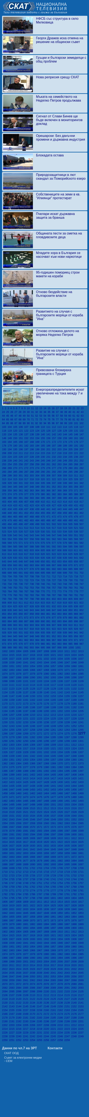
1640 (19, 849)
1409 (81, 774)
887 (27, 621)
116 (76, 427)
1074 (5, 673)
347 (27, 486)
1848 (46, 913)
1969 (54, 950)
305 (43, 475)
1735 (12, 879)
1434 (5, 785)
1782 (5, 894)
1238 (60, 722)
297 (81, 471)
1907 (40, 931)
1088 (19, 677)
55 (50, 415)
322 (54, 479)
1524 (46, 812)
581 (76, 542)
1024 (74, 655)
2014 (33, 965)
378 (32, 494)
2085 (26, 987)
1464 (46, 793)
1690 (33, 864)
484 (38, 520)
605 (43, 550)
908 (60, 625)
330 (16, 483)
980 (43, 643)
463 (5, 516)
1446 (5, 789)
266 (76, 464)
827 (27, 606)
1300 (74, 741)
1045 (54, 662)
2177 (81, 1014)
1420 (74, 778)
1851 (67, 913)
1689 (26, 864)
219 (66, 453)
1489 (54, 800)
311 (76, 475)
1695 (67, 864)
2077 (54, 984)
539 (10, 535)
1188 (46, 707)
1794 (5, 898)
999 (66, 647)
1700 (19, 868)
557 (27, 539)
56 (54, 415)
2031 (67, 969)
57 (58, 415)
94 (45, 423)
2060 (19, 980)
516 (49, 528)
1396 (74, 771)
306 (49, 475)
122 (27, 430)
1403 (40, 774)
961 (21, 640)
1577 (81, 827)
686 (76, 569)
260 (43, 464)
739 (38, 584)
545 (43, 535)
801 (49, 599)
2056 (74, 976)
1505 (81, 804)
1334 (60, 752)
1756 (74, 883)
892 (54, 621)
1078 (33, 673)
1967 (40, 950)
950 (43, 636)
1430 (60, 782)
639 (66, 557)
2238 (5, 1036)
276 (49, 468)
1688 (19, 864)
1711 (12, 871)
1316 (19, 748)
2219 (40, 1028)
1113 (26, 685)
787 (54, 595)
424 (38, 505)
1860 (46, 916)
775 (71, 591)
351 (49, 486)
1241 (81, 722)
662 (27, 565)
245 (43, 460)
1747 (12, 883)
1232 (19, 722)
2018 (60, 965)
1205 (81, 711)
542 (27, 535)
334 (38, 483)
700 (71, 572)
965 (43, 640)
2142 (5, 1006)
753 (32, 587)
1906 (33, 931)
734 (10, 584)
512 (27, 528)
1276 (74, 733)
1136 (19, 692)
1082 (60, 673)
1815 (67, 901)
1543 (12, 819)
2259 (67, 1040)
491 (76, 520)
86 (12, 423)
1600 (74, 834)
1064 (19, 670)
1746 (5, 883)
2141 (81, 1002)
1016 (19, 655)
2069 (81, 980)
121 (21, 430)
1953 (26, 946)
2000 (19, 961)
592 (54, 546)
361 (21, 490)
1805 (81, 898)
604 (38, 550)
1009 (54, 651)
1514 (60, 808)
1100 (19, 681)
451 (21, 513)
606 (49, 550)
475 (71, 516)
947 (27, 636)
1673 (81, 857)
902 (27, 625)
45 (8, 415)
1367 (40, 763)
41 (74, 412)
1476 (46, 797)
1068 (46, 670)
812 (27, 602)
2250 (5, 1040)
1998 (5, 961)
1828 (74, 905)
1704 (46, 868)
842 (27, 610)
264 (66, 464)
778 (5, 595)
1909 (54, 931)
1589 (81, 830)
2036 (19, 972)
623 (60, 554)
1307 (40, 744)
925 (71, 628)
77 (58, 419)
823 (5, 606)
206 (76, 449)
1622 (60, 842)
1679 (40, 860)
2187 (67, 1017)
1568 (19, 827)
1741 (54, 879)
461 (76, 513)
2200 (74, 1021)
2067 (67, 980)
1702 (33, 868)
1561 (54, 823)
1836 (46, 909)
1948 (74, 942)
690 (16, 572)
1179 (67, 703)
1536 (46, 815)
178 (5, 445)
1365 (26, 763)
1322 (60, 748)
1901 (81, 928)
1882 (33, 924)
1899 (67, 928)
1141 (54, 692)
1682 (60, 860)
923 (60, 628)
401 (76, 498)
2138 (60, 1002)
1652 (19, 853)
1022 (60, 655)
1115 (40, 685)
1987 (12, 957)
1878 (5, 924)
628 (5, 557)
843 (32, 610)
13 (41, 408)
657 (81, 561)
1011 (67, 651)
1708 (74, 868)
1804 (74, 898)
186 (49, 445)
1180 (74, 703)
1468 (74, 793)
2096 (19, 991)
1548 (46, 819)
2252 (19, 1040)
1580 (19, 830)
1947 (67, 942)
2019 (67, 965)
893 (60, 621)
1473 (26, 797)
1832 (19, 909)
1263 (67, 729)
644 (10, 561)
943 (5, 636)
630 (16, 557)
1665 (26, 857)
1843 (12, 913)
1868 (19, 920)
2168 (19, 1014)
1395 (67, 771)
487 (54, 520)
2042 (60, 972)
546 (49, 535)
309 (66, 475)
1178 (60, 703)
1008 (46, 651)
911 (76, 625)
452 (27, 513)
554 (10, 539)
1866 (5, 920)
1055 (40, 666)
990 (16, 647)
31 (33, 412)
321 (49, 479)
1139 (40, 692)
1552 (74, 819)
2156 (19, 1010)
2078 (60, 984)
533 (60, 531)
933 (32, 632)
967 (54, 640)
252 (81, 460)
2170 (33, 1014)
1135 (12, 692)
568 (5, 542)
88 (21, 423)
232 (54, 456)
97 (58, 423)
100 (71, 423)
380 (43, 494)
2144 (19, 1006)
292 (54, 471)
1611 (67, 838)
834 (66, 606)
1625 (81, 842)
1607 (40, 838)
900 (16, 625)
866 (76, 614)
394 (38, 498)
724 (38, 580)
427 (54, 505)
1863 (67, 916)
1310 (60, 744)
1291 (12, 741)
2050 (33, 976)
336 (49, 483)
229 (38, 456)
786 (49, 595)
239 (10, 460)
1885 (54, 924)
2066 (60, 980)
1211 (40, 714)
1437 (26, 785)
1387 (12, 771)
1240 (74, 722)
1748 (19, 883)
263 (60, 464)
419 (10, 505)
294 (66, 471)
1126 (33, 688)
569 (10, 542)
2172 (46, 1014)
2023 (12, 969)
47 (16, 415)
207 (81, 449)
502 (54, 524)
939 (66, 632)
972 (81, 640)
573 (32, 542)
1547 (40, 819)
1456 (74, 789)
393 (32, 498)
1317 (26, 748)
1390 (33, 771)
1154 (60, 696)
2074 (33, 984)
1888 (74, 924)
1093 (54, 677)
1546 (33, 819)
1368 (46, 763)
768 (32, 591)
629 (10, 557)
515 (43, 528)
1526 (60, 812)
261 (49, 464)
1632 (46, 845)
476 (76, 516)
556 (21, 539)
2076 (46, 984)
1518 (5, 812)
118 (5, 430)
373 (5, 494)
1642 (33, 849)
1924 (74, 935)
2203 (12, 1025)
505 (71, 524)
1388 (19, 771)
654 (66, 561)
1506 (5, 808)
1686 (5, 864)
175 (71, 442)
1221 (26, 718)
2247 (67, 1036)
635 (43, 557)
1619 (40, 842)
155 (43, 438)
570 (16, 542)
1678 (33, 860)
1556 (19, 823)
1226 (60, 718)
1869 (26, 920)
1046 (60, 662)
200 (43, 449)
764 (10, 591)
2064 (46, 980)
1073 (81, 670)
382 (54, 494)
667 (54, 565)
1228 (74, 718)
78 (62, 419)
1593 (26, 834)
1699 (12, 868)
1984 (74, 954)
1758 (5, 886)
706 (21, 576)
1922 (60, 935)
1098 (5, 681)
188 (60, 445)
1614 (5, 842)
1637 (81, 845)
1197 (26, 711)
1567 (12, 827)
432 (81, 505)
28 (21, 412)
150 (16, 438)
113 (60, 427)
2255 (40, 1040)
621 (49, 554)
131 (76, 430)
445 (71, 509)
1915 (12, 935)
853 (5, 614)
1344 (46, 756)
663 (32, 565)
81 (74, 419)
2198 (60, 1021)
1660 (74, 853)
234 (66, 456)
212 (27, 453)
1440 (46, 785)
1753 (54, 883)
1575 (67, 827)
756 (49, 587)
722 (27, 580)
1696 (74, 864)
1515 (67, 808)
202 (54, 449)
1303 (12, 744)
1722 (5, 875)
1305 (26, 744)
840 (16, 610)
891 (49, 621)
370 (71, 490)
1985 (81, 954)
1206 (5, 714)
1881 (26, 924)
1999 (12, 961)
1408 (74, 774)
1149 (26, 696)
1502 (60, 804)
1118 (60, 685)
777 (81, 591)
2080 (74, 984)
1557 (26, 823)
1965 (26, 950)
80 (70, 419)
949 (38, 636)
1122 (5, 688)
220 (71, 453)
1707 (67, 868)
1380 (46, 767)
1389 (26, 771)
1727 (40, 875)
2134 (33, 1002)
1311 (67, 744)
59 (66, 415)
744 (66, 584)
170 (43, 442)
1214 (60, 714)
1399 (12, 774)
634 (38, 557)
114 (66, 427)
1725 (26, 875)
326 (76, 479)
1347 (67, 756)
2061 (26, 980)
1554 (5, 823)
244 (38, 460)
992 (27, 647)
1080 (46, 673)
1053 (26, 666)
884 (10, 621)
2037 (26, 972)
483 (32, 520)
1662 (5, 857)
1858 (33, 916)
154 (38, 438)
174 (66, 442)
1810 (33, 901)
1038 (5, 662)
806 (76, 599)
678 (32, 569)
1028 (19, 658)
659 (10, 565)
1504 (74, 804)
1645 (54, 849)
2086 (33, 987)
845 (43, 610)
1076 (19, 673)
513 (32, 528)
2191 (12, 1021)
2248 (74, 1036)
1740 (46, 879)
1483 (12, 800)
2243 (40, 1036)
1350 (5, 759)
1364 (19, 763)
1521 (26, 812)
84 (4, 423)
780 (16, 595)
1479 (67, 797)
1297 (54, 741)
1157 (81, 696)
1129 (54, 688)
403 (5, 501)
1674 (5, 860)
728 (60, 580)
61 (74, 415)
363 (32, 490)
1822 (33, 905)
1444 (74, 785)
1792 (74, 894)
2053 (54, 976)
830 (43, 606)
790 (71, 595)
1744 (74, 879)
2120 (19, 999)
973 (5, 643)
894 (66, 621)
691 (21, 572)
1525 (54, 812)
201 (49, 449)
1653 (26, 853)
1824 (46, 905)
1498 (33, 804)
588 (32, 546)
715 (71, 576)
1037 (81, 658)
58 (62, 415)
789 (66, 595)
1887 (67, 924)
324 (66, 479)
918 (32, 628)
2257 (54, 1040)
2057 (81, 976)
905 (43, 625)
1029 (26, 658)
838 (5, 610)
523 (5, 531)
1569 (26, 827)
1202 (60, 711)
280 (71, 468)
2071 (12, 984)
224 (10, 456)
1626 (5, 845)
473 (60, 516)
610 (71, 550)
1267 (12, 733)
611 (76, 550)
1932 (46, 939)
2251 (12, 1040)
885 (16, 621)
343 (5, 486)
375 (16, 494)
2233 (54, 1032)
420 (16, 505)
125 (43, 430)
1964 (19, 950)
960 (16, 640)
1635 (67, 845)
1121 (81, 685)
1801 (54, 898)
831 (49, 606)
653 (60, 561)
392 (27, 498)
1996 (74, 957)
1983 (67, 954)
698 (60, 572)
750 (16, 587)
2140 (74, 1002)
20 (70, 408)
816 (49, 602)
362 (27, 490)
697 (54, 572)
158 (60, 438)
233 (60, 456)
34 (45, 412)
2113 (54, 995)
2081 (81, 984)
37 (58, 412)
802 (54, 599)
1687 (12, 864)
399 (66, 498)
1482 (5, 800)
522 (81, 528)
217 (54, 453)
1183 (12, 707)
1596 (46, 834)
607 (54, 550)
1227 (67, 718)
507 (81, 524)
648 (32, 561)
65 (8, 419)
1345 (54, 756)
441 (49, 509)
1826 (60, 905)
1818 (5, 905)
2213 (81, 1025)
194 (10, 449)
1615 (12, 842)
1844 (19, 913)
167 (27, 442)
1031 (40, 658)
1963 (12, 950)
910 (71, 625)
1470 (5, 797)
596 (76, 546)
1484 (19, 800)
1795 (12, 898)
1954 (33, 946)
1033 (54, 658)
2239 (12, 1036)
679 (38, 569)
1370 (60, 763)
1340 (19, 756)
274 (38, 468)
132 (81, 430)
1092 (46, 677)
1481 (81, 797)
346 (21, 486)
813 (32, 602)
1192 (74, 707)
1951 (12, 946)
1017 (26, 655)
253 (5, 464)
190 (71, 445)
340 (71, 483)
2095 (12, 991)
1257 (26, 729)
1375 (12, 767)
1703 (40, 868)
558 (32, 539)
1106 (60, 681)
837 (81, 606)
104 (10, 427)
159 (66, 438)
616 (21, 554)
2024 (19, 969)
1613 (81, 838)
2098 (33, 991)
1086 (5, 677)
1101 (26, 681)
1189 (54, 707)
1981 (54, 954)
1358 (60, 759)
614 (10, 554)
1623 (67, 842)
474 (66, 516)
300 (16, 475)
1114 (33, 685)
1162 (33, 699)
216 (49, 453)
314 (10, 479)
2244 (46, 1036)
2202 (5, 1025)
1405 (54, 774)
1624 (74, 842)
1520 (19, 812)
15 (50, 408)
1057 (54, 666)
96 (54, 423)
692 (27, 572)
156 (49, 438)
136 (21, 434)
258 (32, 464)
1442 (60, 785)
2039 (40, 972)
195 (16, 449)
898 (5, 625)
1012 (74, 651)
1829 (81, 905)
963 (32, 640)
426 (49, 505)
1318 (33, 748)
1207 (12, 714)
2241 (26, 1036)
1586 (60, 830)
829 (38, 606)
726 (49, 580)
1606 (33, 838)
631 (21, 557)
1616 (19, 842)
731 (76, 580)
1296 (46, 741)
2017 (54, 965)
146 (76, 434)
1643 (40, 849)
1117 (54, 685)
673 (5, 569)
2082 (5, 987)
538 (5, 535)
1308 (46, 744)
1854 (5, 916)
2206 (33, 1025)
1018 (33, 655)
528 (32, 531)
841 (21, 610)
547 (54, 535)
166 (21, 442)
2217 (26, 1028)
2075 (40, 984)
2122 (33, 999)
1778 (60, 890)
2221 (54, 1028)
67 (16, 419)
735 (16, 584)
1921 (54, 935)
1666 (33, 857)
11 (33, 408)
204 (66, 449)
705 (16, 576)
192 (81, 445)
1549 (54, 819)
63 (82, 415)
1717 (54, 871)
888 (32, 621)
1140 (46, 692)
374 (10, 494)
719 (10, 580)
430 (71, 505)
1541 (81, 815)
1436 (19, 785)
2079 (67, 984)
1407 (67, 774)
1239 (67, 722)
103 (5, 427)
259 (38, 464)
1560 (46, 823)
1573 (54, 827)
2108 (19, 995)
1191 (67, 707)
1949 (81, 942)
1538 (60, 815)
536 (76, 531)
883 (5, 621)
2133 (26, 1002)
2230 (33, 1032)
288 (32, 471)
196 (21, 449)
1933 (54, 939)
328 (5, 483)
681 (49, 569)
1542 (5, 819)
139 (38, 434)
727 (54, 580)
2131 (12, 1002)
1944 (46, 942)
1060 (74, 666)
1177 (54, 703)
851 (76, 610)
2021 (81, 965)
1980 (46, 954)
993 (32, 647)
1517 (81, 808)
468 (32, 516)
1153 (54, 696)
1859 (40, 916)
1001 (78, 647)
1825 (54, 905)
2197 (54, 1021)
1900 (74, 928)
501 (49, 524)
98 (62, 423)
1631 (40, 845)
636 (49, 557)
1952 (19, 946)
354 (66, 486)
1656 (46, 853)
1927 (12, 939)
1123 (12, 688)
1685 (81, 860)
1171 (12, 703)
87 (16, 423)
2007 (67, 961)
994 (38, 647)
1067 (40, 670)
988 (5, 647)
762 (81, 587)
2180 (19, 1017)
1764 (46, 886)
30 (29, 412)
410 (43, 501)
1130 (60, 688)
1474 (33, 797)
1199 (40, 711)
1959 (67, 946)
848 (60, 610)
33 (41, 412)
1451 (40, 789)
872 (27, 617)
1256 (19, 729)
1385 (81, 767)
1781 (81, 890)
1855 (12, 916)
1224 (46, 718)
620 (43, 554)
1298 (60, 741)
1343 (40, 756)
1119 (67, 685)
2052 (46, 976)
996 (49, 647)
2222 (60, 1028)
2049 (26, 976)
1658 (60, 853)
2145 (26, 1006)
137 (27, 434)
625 (71, 554)
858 (32, 614)
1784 (19, 894)
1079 (40, 673)
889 (38, 621)
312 (81, 475)
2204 (19, 1025)
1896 (46, 928)
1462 (33, 793)
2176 (74, 1014)
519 (66, 528)
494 (10, 524)
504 (66, 524)
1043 (40, 662)
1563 (67, 823)
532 (54, 531)
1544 (19, 819)
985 (71, 643)
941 (76, 632)
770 (43, 591)
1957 (54, 946)
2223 (67, 1028)
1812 (46, 901)
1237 (54, 722)
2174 (60, 1014)
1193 (81, 707)
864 (66, 614)
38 (62, 412)
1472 (19, 797)
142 (54, 434)
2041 (54, 972)
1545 (26, 819)
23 (82, 408)
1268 (19, 733)
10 (29, 408)
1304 (19, 744)
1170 (5, 703)
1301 (81, 741)
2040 (46, 972)
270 (16, 468)
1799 (40, 898)
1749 (26, 883)
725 (43, 580)
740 (43, 584)
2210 (60, 1025)
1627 (12, 845)
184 (38, 445)
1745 (81, 879)
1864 (74, 916)
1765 (54, 886)
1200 (46, 711)
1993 (54, 957)
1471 (12, 797)
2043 (67, 972)
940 (71, 632)
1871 (40, 920)
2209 (54, 1025)
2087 (40, 987)
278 (60, 468)
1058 (60, 666)
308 (60, 475)
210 (16, 453)
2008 (74, 961)
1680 (46, 860)
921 (49, 628)
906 (49, 625)
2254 (33, 1040)
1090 (33, 677)
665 (43, 565)
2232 (46, 1032)
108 (32, 427)
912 (81, 625)
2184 (46, 1017)
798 (32, 599)
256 (21, 464)
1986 (5, 957)
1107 (67, 681)
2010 (5, 965)
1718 (60, 871)
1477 (54, 797)
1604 (19, 838)
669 (66, 565)
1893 (26, 928)
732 (81, 580)
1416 (46, 778)
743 (60, 584)
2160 (46, 1010)
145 (71, 434)
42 (79, 412)
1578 (5, 830)
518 (60, 528)
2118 (5, 999)
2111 (40, 995)
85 (8, 423)
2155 (12, 1010)
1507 (12, 808)
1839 (67, 909)
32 (37, 412)
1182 (5, 707)
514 (38, 528)
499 (38, 524)
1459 (12, 793)
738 (32, 584)
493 (5, 524)
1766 (60, 886)
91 (33, 423)
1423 (12, 782)
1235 (40, 722)
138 (32, 434)
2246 (60, 1036)
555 (16, 539)
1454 (60, 789)
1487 (40, 800)
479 (10, 520)
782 (27, 595)
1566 (5, 827)
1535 (40, 815)
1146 (5, 696)
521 (76, 528)
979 (38, 643)
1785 (26, 894)
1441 (54, 785)
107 (27, 427)
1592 (19, 834)
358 (5, 490)
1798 (33, 898)
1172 (19, 703)
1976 (19, 954)
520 (71, 528)
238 (5, 460)
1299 (67, 741)
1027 (12, 658)
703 (5, 576)
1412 (19, 778)
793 (5, 599)
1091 (40, 677)
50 (29, 415)
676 (21, 569)
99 (66, 423)
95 (50, 423)
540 (16, 535)
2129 (81, 999)
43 (82, 412)
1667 (40, 857)
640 (71, 557)
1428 (46, 782)
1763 (40, 886)
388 (5, 498)
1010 (60, 651)
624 (66, 554)
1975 (12, 954)
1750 (33, 883)
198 (32, 449)
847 (54, 610)
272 (27, 468)
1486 (33, 800)
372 (81, 490)
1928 (19, 939)
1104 (46, 681)
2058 (5, 980)
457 (54, 513)
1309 (54, 744)
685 (71, 569)
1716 (46, 871)
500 (43, 524)
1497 (26, 804)
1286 (60, 737)
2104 (74, 991)
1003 (12, 651)
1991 (40, 957)
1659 (67, 853)
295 (71, 471)
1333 (54, 752)
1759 (12, 886)
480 (16, 520)
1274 (60, 733)
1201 (54, 711)
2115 (67, 995)
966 (49, 640)
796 (21, 599)
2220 (46, 1028)
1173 (26, 703)
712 (54, 576)
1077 (26, 673)
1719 (67, 871)
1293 (26, 741)
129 (66, 430)
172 (54, 442)
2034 (5, 972)
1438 (33, 785)
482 (27, 520)
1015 (12, 655)
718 (5, 580)
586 (21, 546)
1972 (74, 950)
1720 (74, 871)
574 (38, 542)
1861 (54, 916)
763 (5, 591)
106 (21, 427)
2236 (74, 1032)
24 (4, 412)
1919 (40, 935)
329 (10, 483)
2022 (5, 969)
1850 (60, 913)
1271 (40, 733)
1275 (67, 733)
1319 (40, 748)
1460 (19, 793)
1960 (74, 946)
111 (49, 427)
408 (32, 501)
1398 (5, 774)
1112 (19, 685)
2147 (40, 1006)
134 (10, 434)
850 (71, 610)
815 (43, 602)
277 (54, 468)
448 (5, 513)
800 (43, 599)
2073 (26, 984)
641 (76, 557)
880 (71, 617)
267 (81, 464)
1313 (81, 744)
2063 (40, 980)
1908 (46, 931)
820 (71, 602)
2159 (40, 1010)
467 (27, 516)
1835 (40, 909)
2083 (12, 987)
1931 (40, 939)
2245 (54, 1036)
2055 (67, 976)
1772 (19, 890)
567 (81, 539)
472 (54, 516)
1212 (46, 714)
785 (43, 595)
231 (49, 456)
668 (60, 565)
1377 (26, 767)
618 (32, 554)
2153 (81, 1006)
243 (32, 460)
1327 (12, 752)
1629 (26, 845)
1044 (46, 662)
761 (76, 587)
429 (66, 505)
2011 (12, 965)
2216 (19, 1028)
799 (38, 599)
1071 (67, 670)
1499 (40, 804)
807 (81, 599)
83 (82, 419)
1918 (33, 935)
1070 (60, 670)
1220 (19, 718)
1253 (81, 726)
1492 (74, 800)
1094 (60, 677)
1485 (26, 800)
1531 (12, 815)
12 (37, 408)
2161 (54, 1010)
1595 (40, 834)
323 (60, 479)
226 (21, 456)
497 (27, 524)
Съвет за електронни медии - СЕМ (23, 1059)
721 (21, 580)
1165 (54, 699)
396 (49, 498)
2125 (54, 999)
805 (71, 599)
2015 (40, 965)
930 (16, 632)
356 (76, 486)
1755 (67, 883)
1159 (12, 699)
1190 (60, 707)
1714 (33, 871)
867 (81, 614)
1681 (54, 860)
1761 (26, 886)
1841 (81, 909)
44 (4, 415)
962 (27, 640)
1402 (33, 774)
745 (71, 584)
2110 (33, 995)
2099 (40, 991)
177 (81, 442)
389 (10, 498)
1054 (33, 666)
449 (10, 513)
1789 (54, 894)
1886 (60, 924)
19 (66, 408)
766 (21, 591)
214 (38, 453)
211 (21, 453)
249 (66, 460)
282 (81, 468)
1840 (74, 909)
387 (81, 494)
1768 (74, 886)
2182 (33, 1017)
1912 (74, 931)
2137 (54, 1002)
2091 (67, 987)
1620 (46, 842)
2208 (46, 1025)
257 (27, 464)
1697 (81, 864)
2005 (54, 961)
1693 (54, 864)
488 (60, 520)
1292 (19, 741)
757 (54, 587)
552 (81, 535)
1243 (12, 726)
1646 (60, 849)
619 (38, 554)
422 (27, 505)
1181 (81, 703)
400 (71, 498)
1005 (26, 651)
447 (81, 509)
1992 (46, 957)
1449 (26, 789)
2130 (5, 1002)
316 (21, 479)
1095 (67, 677)
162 (81, 438)
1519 (12, 812)
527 (27, 531)
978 (32, 643)
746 (76, 584)
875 (43, 617)
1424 (19, 782)
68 (21, 419)
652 (54, 561)
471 (49, 516)
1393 (54, 771)
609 (66, 550)
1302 (5, 744)
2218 (33, 1028)
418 (5, 505)
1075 (12, 673)
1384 (74, 767)
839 (10, 610)
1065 (26, 670)
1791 (67, 894)
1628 (19, 845)
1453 (54, 789)
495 (16, 524)
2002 (33, 961)
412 (54, 501)
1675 (12, 860)
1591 (12, 834)
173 (60, 442)
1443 (67, 785)
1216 (74, 714)
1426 (33, 782)
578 (60, 542)
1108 (74, 681)
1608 (46, 838)
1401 (26, 774)
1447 (12, 789)
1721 (81, 871)
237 (81, 456)
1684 (74, 860)
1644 (46, 849)
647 (27, 561)
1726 (33, 875)
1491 (67, 800)
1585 (54, 830)
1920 (46, 935)
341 (76, 483)
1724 (19, 875)
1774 (33, 890)
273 (32, 468)
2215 (12, 1028)
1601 (81, 834)
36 (54, 412)
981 (49, 643)
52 (37, 415)
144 (66, 434)
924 (66, 628)
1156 (74, 696)
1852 (74, 913)
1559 (40, 823)
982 (54, 643)
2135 (40, 1002)
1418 (60, 778)
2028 (46, 969)
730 (71, 580)
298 (5, 475)
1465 (54, 793)
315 (16, 479)
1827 (67, 905)
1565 (81, 823)
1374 (5, 767)
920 (43, 628)
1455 (67, 789)
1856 (19, 916)
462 (81, 513)
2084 (19, 987)
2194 (33, 1021)
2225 (81, 1028)
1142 (60, 692)
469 (38, 516)
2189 (81, 1017)
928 (5, 632)
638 (60, 557)
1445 (81, 785)
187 (54, 445)
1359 (67, 759)
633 (32, 557)
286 (21, 471)
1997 (81, 957)
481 (21, 520)
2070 (5, 984)
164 (10, 442)
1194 (5, 711)
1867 (12, 920)
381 (49, 494)
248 (60, 460)
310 (71, 475)
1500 (46, 804)
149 (10, 438)
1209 (26, 714)
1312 (74, 744)
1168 (74, 699)
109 (38, 427)
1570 (33, 827)
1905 (26, 931)
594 (66, 546)
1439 (40, 785)
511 (21, 528)
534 (66, 531)
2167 (12, 1014)
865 (71, 614)
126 (49, 430)
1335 (67, 752)
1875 (67, 920)
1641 (26, 849)
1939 (12, 942)
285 (16, 471)
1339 (12, 756)
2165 (81, 1010)
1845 (26, 913)
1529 (81, 812)
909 (66, 625)
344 (10, 486)
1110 (5, 685)
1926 (5, 939)
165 (16, 442)
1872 (46, 920)
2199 (67, 1021)
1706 (60, 868)
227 (27, 456)
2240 (19, 1036)
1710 (5, 871)
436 (21, 509)
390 (16, 498)
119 (10, 430)
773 (60, 591)
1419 (67, 778)
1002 (5, 651)
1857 (26, 916)
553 (5, 539)
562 (54, 539)
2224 (74, 1028)
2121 (26, 999)
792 (81, 595)
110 (43, 427)
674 (10, 569)
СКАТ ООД (11, 1053)
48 (21, 415)
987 (81, 643)
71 (33, 419)
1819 (12, 905)
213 (32, 453)
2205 (26, 1025)
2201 (81, 1021)
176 (76, 442)
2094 (5, 991)
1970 (60, 950)
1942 (33, 942)
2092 (74, 987)
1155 (67, 696)
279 (66, 468)
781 (21, 595)
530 (43, 531)
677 (27, 569)
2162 (60, 1010)
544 (38, 535)
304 (38, 475)
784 (38, 595)
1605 (26, 838)
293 (60, 471)
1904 (19, 931)
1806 (5, 901)
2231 (40, 1032)
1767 (67, 886)
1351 (12, 759)
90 (29, 423)
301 (21, 475)
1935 (67, 939)
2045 (81, 972)
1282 (33, 737)
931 (21, 632)
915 (16, 628)
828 (32, 606)
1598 (60, 834)
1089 (26, 677)
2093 (81, 987)
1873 (54, 920)
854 (10, 614)
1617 (26, 842)
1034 (60, 658)
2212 (74, 1025)
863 (60, 614)
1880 (19, 924)
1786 (33, 894)
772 (54, 591)
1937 (81, 939)
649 (38, 561)
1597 (54, 834)
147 (81, 434)
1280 (19, 737)
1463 (40, 793)
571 (21, 542)
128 (60, 430)
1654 (33, 853)
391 (21, 498)
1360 (74, 759)
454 (38, 513)
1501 (54, 804)
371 (76, 490)
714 (66, 576)
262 (54, 464)
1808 (19, 901)
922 (54, 628)
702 (81, 572)
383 (60, 494)
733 (5, 584)
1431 (67, 782)
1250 (60, 726)
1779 (67, 890)
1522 (33, 812)
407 (27, 501)
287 (27, 471)
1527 (67, 812)
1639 (12, 849)
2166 (5, 1014)
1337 (81, 752)
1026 (5, 658)
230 (43, 456)
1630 (33, 845)
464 (10, 516)
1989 (26, 957)
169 (38, 442)
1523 (40, 812)
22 (79, 408)
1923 (67, 935)
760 (71, 587)
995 (43, 647)
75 (50, 419)
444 (66, 509)
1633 (54, 845)
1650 (5, 853)
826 (21, 606)
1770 (5, 890)
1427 (40, 782)
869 (10, 617)
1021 (54, 655)
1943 (40, 942)
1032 (46, 658)
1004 (19, 651)
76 (54, 419)
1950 (5, 946)
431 (76, 505)
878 (60, 617)
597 (81, 546)
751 (21, 587)
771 (49, 591)
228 (32, 456)
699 (66, 572)
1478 (60, 797)
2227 (12, 1032)
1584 (46, 830)
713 (60, 576)
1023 (67, 655)
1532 (19, 815)
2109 (26, 995)
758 (60, 587)
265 (71, 464)
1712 (19, 871)
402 (81, 498)
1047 (67, 662)
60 (70, 415)
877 (54, 617)
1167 (67, 699)
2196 (46, 1021)
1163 (40, 699)
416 (76, 501)
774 (66, 591)
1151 (40, 696)
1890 (5, 928)
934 (38, 632)
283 (5, 471)
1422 (5, 782)
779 (10, 595)
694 (38, 572)
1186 (33, 707)
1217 (81, 714)
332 (27, 483)
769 (38, 591)
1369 (54, 763)
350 (43, 486)
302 (27, 475)
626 (76, 554)
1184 (19, 707)
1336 (74, 752)
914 (10, 628)
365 (43, 490)
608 (60, 550)
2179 (12, 1017)
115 (71, 427)
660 (16, 565)
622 (54, 554)
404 (10, 501)
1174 (33, 703)
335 (43, 483)
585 (16, 546)
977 (27, 643)
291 (49, 471)
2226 (5, 1032)
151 (21, 438)
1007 (40, 651)
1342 (33, 756)
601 (21, 550)
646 (21, 561)
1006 (33, 651)
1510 (33, 808)
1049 (81, 662)
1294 (33, 741)
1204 (74, 711)
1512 (46, 808)
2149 (54, 1006)
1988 (19, 957)
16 (54, 408)
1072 (74, 670)
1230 (5, 722)
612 (81, 550)
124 (38, 430)
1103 (40, 681)
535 (71, 531)
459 (66, 513)
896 (76, 621)
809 (10, 602)
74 (45, 419)
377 (27, 494)
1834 (33, 909)
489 (66, 520)
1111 (12, 685)
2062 (33, 980)
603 (32, 550)
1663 (12, 857)
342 (81, 483)
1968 (46, 950)
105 (16, 427)
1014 (5, 655)
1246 (33, 726)
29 (25, 412)
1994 (60, 957)
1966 (33, 950)
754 (38, 587)
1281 (26, 737)
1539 (67, 815)
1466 (60, 793)
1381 (54, 767)
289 (38, 471)
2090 (60, 987)
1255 (12, 729)
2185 (54, 1017)
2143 (12, 1006)
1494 (5, 804)
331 (21, 483)
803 (60, 599)
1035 (67, 658)
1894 (33, 928)
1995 (67, 957)
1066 (33, 670)
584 (10, 546)
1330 (33, 752)
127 (54, 430)
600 (16, 550)
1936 (74, 939)
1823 (40, 905)
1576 (74, 827)
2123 (40, 999)
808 (5, 602)
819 (66, 602)
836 (76, 606)
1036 (74, 658)
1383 (67, 767)
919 (38, 628)
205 (71, 449)
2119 (12, 999)
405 (16, 501)
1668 (46, 857)
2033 (81, 969)
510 (16, 528)
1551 (67, 819)
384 (66, 494)
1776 (46, 890)
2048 (19, 976)
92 (37, 423)
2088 (46, 987)
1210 (33, 714)
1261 (54, 729)
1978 (33, 954)
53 (41, 415)
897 (81, 621)
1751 (40, 883)
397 (54, 498)
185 (43, 445)
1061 (81, 666)
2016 (46, 965)
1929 (26, 939)
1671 (67, 857)
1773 (26, 890)
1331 (40, 752)
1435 (12, 785)
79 (66, 419)
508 (5, 528)
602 (27, 550)
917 (27, 628)
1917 (26, 935)
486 (49, 520)
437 (27, 509)
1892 (19, 928)
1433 (81, 782)
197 (27, 449)
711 (49, 576)
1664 (19, 857)
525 (16, 531)
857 (27, 614)
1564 (74, 823)
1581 (26, 830)
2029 (54, 969)
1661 (81, 853)
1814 (60, 901)
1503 (67, 804)
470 (43, 516)
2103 (67, 991)
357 (81, 486)
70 (29, 419)
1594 (33, 834)
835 (71, 606)
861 (49, 614)
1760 (19, 886)
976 (21, 643)
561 (49, 539)
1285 (54, 737)
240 (16, 460)
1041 (26, 662)
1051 (12, 666)
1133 (81, 688)
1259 (40, 729)
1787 (40, 894)
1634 (60, 845)
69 (25, 419)
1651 (12, 853)
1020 (46, 655)
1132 (74, 688)
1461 (26, 793)
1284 (46, 737)
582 (81, 542)
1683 (67, 860)
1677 (26, 860)
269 (10, 468)
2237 (81, 1032)
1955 (40, 946)
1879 (12, 924)
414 (66, 501)
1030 (33, 658)
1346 (60, 756)
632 (27, 557)
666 (49, 565)
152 (27, 438)
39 (66, 412)
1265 (81, 729)
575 (43, 542)
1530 (5, 815)
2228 (19, 1032)
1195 (12, 711)
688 (5, 572)
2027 (40, 969)
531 (49, 531)
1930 (33, 939)
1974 (5, 954)
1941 (26, 942)
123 (32, 430)
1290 (5, 741)
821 (76, 602)
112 (54, 427)
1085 (81, 673)
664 (38, 565)
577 (54, 542)
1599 (67, 834)
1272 (46, 733)
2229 (26, 1032)
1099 (12, 681)
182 (27, 445)
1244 (19, 726)
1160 (19, 699)
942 (81, 632)
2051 (40, 976)
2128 (74, 999)
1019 (40, 655)
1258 (33, 729)
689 (10, 572)
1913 (81, 931)
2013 (26, 965)
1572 (46, 827)
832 (54, 606)
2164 (74, 1010)
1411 (12, 778)
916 (21, 628)
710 (43, 576)
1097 (81, 677)
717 (81, 576)
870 (16, 617)
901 (21, 625)
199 (38, 449)
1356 (46, 759)
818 (60, 602)
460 (71, 513)
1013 (81, 651)
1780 (74, 890)
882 (81, 617)
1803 (67, 898)
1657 (54, 853)
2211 (67, 1025)
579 (66, 542)
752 (27, 587)
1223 (40, 718)
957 (81, 636)
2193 (26, 1021)
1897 (54, 928)
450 (16, 513)
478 (5, 520)
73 (41, 419)
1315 (12, 748)
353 (60, 486)
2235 (67, 1032)
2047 (12, 976)
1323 (67, 748)
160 (71, 438)
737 (27, 584)
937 (54, 632)
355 (71, 486)
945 (16, 636)
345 (16, 486)
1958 (60, 946)
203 (60, 449)
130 (71, 430)
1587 (67, 830)
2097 (26, 991)
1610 (60, 838)
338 (60, 483)
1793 (81, 894)
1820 (19, 905)
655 (71, 561)
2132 (19, 1002)
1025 (81, 655)
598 (5, 550)
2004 (46, 961)
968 (60, 640)
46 (12, 415)
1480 (74, 797)
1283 (40, 737)
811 (21, 602)
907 (54, 625)
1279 (12, 737)
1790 (60, 894)
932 (27, 632)
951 (49, 636)
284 (10, 471)
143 (60, 434)
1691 (40, 864)
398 (60, 498)
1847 (40, 913)
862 (54, 614)
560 (43, 539)
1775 (40, 890)
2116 (74, 995)
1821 (26, 905)
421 (21, 505)
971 (76, 640)
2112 (46, 995)
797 (27, 599)
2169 (26, 1014)
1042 (33, 662)
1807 (12, 901)
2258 (60, 1040)
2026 (33, 969)
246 (49, 460)
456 (49, 513)
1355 (40, 759)
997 (54, 647)
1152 (46, 696)
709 (38, 576)
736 (21, 584)
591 (49, 546)
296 (76, 471)
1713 (26, 871)
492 (81, 520)
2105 (81, 991)
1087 (12, 677)
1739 (40, 879)
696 (49, 572)
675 (16, 569)
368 (60, 490)
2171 (40, 1014)
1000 (71, 647)
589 (38, 546)
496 (21, 524)
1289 (81, 737)
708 (32, 576)
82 (79, 419)
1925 (81, 935)
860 (43, 614)
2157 (26, 1010)
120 (16, 430)
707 (27, 576)
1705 (54, 868)
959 (10, 640)
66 (12, 419)
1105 (54, 681)
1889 (81, 924)
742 (54, 584)
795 (16, 599)
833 (60, 606)
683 (60, 569)
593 (60, 546)
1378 (33, 767)
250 (71, 460)
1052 (19, 666)
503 (60, 524)
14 (45, 408)
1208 (19, 714)
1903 (12, 931)
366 (49, 490)
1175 (40, 703)
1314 (5, 748)
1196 (19, 711)
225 (16, 456)
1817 (81, 901)
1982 (60, 954)
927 (81, 628)
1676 (19, 860)
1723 (12, 875)
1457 (81, 789)
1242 (5, 726)
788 (60, 595)
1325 (81, 748)
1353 (26, 759)
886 (21, 621)
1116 (46, 685)
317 (27, 479)
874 (38, 617)
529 (38, 531)
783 (32, 595)
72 (37, 419)
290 (43, 471)
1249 (54, 726)
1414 (33, 778)
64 (4, 419)
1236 (46, 722)
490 (71, 520)
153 (32, 438)
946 (21, 636)
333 (32, 483)
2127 (67, 999)
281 (76, 468)
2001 (26, 961)
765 (16, 591)
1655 (40, 853)
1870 (33, 920)
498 (32, 524)
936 (49, 632)
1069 (54, 670)
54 (45, 415)
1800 (46, 898)
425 (43, 505)
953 (60, 636)
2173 (54, 1014)
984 (66, 643)
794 (10, 599)
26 (12, 412)
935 (43, 632)
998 (60, 647)
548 (60, 535)
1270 (33, 733)
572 (27, 542)
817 (54, 602)
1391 (40, 771)
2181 (26, 1017)
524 (10, 531)
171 (49, 442)
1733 (81, 875)
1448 (19, 789)
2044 (74, 972)
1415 (40, 778)
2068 (74, 980)
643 (5, 561)
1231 (12, 722)
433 (5, 509)
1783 (12, 894)
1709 (81, 868)
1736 (19, 879)
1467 (67, 793)
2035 (12, 972)
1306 (33, 744)
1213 (54, 714)
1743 (67, 879)
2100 (46, 991)
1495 (12, 804)
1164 (46, 699)
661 (21, 565)
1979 (40, 954)
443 (60, 509)
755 (43, 587)
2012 (19, 965)
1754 (60, 883)
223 (5, 456)
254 (10, 464)
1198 (33, 711)
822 (81, 602)
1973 (81, 950)
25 (8, 412)
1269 (26, 733)
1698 (5, 868)
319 (38, 479)
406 (21, 501)
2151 (67, 1006)
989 (10, 647)
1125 (26, 688)
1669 (54, 857)
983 (60, 643)
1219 (12, 718)
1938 (5, 942)
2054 (60, 976)
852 (81, 610)
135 (16, 434)
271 (21, 468)
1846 (33, 913)
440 (43, 509)
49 (25, 415)
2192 (19, 1021)
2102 (60, 991)
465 (16, 516)
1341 (26, 756)
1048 (74, 662)
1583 (40, 830)
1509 (26, 808)
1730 (60, 875)
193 (5, 449)
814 (38, 602)
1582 (33, 830)
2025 (26, 969)
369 (66, 490)
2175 (67, 1014)
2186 (60, 1017)
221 (76, 453)
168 (32, 442)
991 (21, 647)
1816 (74, 901)
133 (5, 434)
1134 (5, 692)
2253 (26, 1040)
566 (76, 539)
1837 (54, 909)
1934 (60, 939)
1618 (33, 842)
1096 (74, 677)
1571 (40, 827)
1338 (5, 756)
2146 (33, 1006)
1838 (60, 909)
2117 (81, 995)
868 (5, 617)
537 (81, 531)
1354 (33, 759)
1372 (74, 763)
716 (76, 576)
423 (32, 505)
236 (76, 456)
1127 (40, 688)
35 (50, 412)
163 (5, 442)
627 (81, 554)
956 (76, 636)
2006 (60, 961)
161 (76, 438)
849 (66, 610)
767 (27, 591)
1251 (67, 726)
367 (54, 490)
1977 (26, 954)
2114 (60, 995)
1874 (60, 920)
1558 (33, 823)
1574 (60, 827)
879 (66, 617)
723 (32, 580)
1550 (60, 819)
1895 (40, 928)
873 (32, 617)
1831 (12, 909)
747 (81, 584)
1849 (54, 913)
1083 (67, 673)
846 (49, 610)
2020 (74, 965)
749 (10, 587)
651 (49, 561)
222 (81, 453)
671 (76, 565)
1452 (46, 789)
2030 (60, 969)
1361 (81, 759)
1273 (54, 733)
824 (10, 606)
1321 (54, 748)
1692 (46, 864)
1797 (26, 898)
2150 (60, 1006)
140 (43, 434)
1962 (5, 950)
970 (71, 640)
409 (38, 501)
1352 (19, 759)
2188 (74, 1017)
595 (71, 546)
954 (66, 636)
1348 (74, 756)
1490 (60, 800)
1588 (74, 830)
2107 (12, 995)
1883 (40, 924)
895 (71, 621)
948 (32, 636)
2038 (33, 972)
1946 (60, 942)
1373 (81, 763)
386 (76, 494)
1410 (5, 778)
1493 (81, 800)
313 (5, 479)
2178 (5, 1017)
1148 (19, 696)
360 (16, 490)
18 (62, 408)
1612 (74, 838)
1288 (74, 737)
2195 (40, 1021)
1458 (5, 793)
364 (38, 490)
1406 (60, 774)
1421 (81, 778)
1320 (46, 748)
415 (71, 501)
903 (32, 625)
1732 (74, 875)
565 (71, 539)
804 (66, 599)
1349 (81, 756)
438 (32, 509)
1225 (54, 718)
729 (66, 580)
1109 (81, 681)
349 (38, 486)
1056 (46, 666)
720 (16, 580)
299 (10, 475)
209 (10, 453)
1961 (81, 946)
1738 (33, 879)
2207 (40, 1025)
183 (32, 445)
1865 (81, 916)
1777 (54, 890)
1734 (5, 879)
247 (54, 460)
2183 (40, 1017)
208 (5, 453)
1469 (81, 793)
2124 (46, 999)
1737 (26, 879)
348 (32, 486)
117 (81, 427)
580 (71, 542)
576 (49, 542)
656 (76, 561)
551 (76, 535)
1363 (12, 763)
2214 (5, 1028)
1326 (5, 752)
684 (66, 569)
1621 (54, 842)
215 (43, 453)
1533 (26, 815)
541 (21, 535)
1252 (74, 726)
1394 (60, 771)
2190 (5, 1021)
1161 (26, 699)
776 (76, 591)
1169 (81, 699)
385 (71, 494)
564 (66, 539)
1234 (33, 722)
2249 (81, 1036)
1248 (46, 726)
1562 (60, 823)
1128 (46, 688)
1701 (26, 868)
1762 (33, 886)
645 (16, 561)
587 (27, 546)
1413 (26, 778)
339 (66, 483)
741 (49, 584)
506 (76, 524)
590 (43, 546)
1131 (67, 688)
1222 (33, 718)
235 (71, 456)
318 (32, 479)
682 (54, 569)
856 (21, 614)
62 (79, 415)
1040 (19, 662)
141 (49, 434)
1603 (12, 838)
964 (38, 640)
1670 (60, 857)
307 (54, 475)
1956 (46, 946)
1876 (74, 920)
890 (43, 621)
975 (16, 643)
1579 (12, 830)
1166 (60, 699)
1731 (67, 875)
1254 (5, 729)
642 (81, 557)
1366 (33, 763)
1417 (54, 778)
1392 (46, 771)
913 (5, 628)
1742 (60, 879)
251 (76, 460)
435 (16, 509)
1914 (5, 935)
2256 (46, 1040)
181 (21, 445)
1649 (81, 849)
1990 (33, 957)
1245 (26, 726)
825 (16, 606)
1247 (40, 726)
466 (21, 516)
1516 (74, 808)
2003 (40, 961)
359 (10, 490)
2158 (33, 1010)
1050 (5, 666)
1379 (40, 767)
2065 (54, 980)
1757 (81, 883)
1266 (5, 733)
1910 (60, 931)
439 (38, 509)
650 (43, 561)
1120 (74, 685)
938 (60, 632)
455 (43, 513)
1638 (5, 849)
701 (76, 572)
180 (16, 445)
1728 (46, 875)
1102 (33, 681)
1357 (54, 759)
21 (74, 408)
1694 (60, 864)
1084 (74, 673)
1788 (46, 894)
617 (27, 554)
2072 (19, 984)
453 (32, 513)
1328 (19, 752)
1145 (81, 692)
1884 (46, 924)
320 (43, 479)
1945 (54, 942)
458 (60, 513)
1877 (81, 920)
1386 (5, 771)
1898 (60, 928)
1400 (19, 774)
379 (38, 494)
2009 (81, 961)
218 (60, 453)
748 (5, 587)
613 (5, 554)
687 (81, 569)
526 (21, 531)
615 (16, 554)
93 (41, 423)
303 (32, 475)
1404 (46, 774)
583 (5, 546)
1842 (5, 913)
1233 (26, 722)
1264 (74, 729)
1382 (60, 767)
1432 (74, 782)
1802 (60, 898)
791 (76, 595)
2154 (5, 1010)
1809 (26, 901)
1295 (40, 741)
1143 (67, 692)
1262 (60, 729)
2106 (5, 995)
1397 (81, 771)
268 (5, 468)
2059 (12, 980)
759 (66, 587)
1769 (81, 886)
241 (21, 460)
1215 (67, 714)
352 (54, 486)
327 (81, 479)
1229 (81, 718)
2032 (74, 969)
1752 (46, 883)
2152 (74, 1006)
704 (10, 576)
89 (25, 423)
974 (10, 643)
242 (27, 460)
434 (10, 509)
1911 (67, 931)
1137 (26, 692)
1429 (54, 782)
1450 (33, 789)
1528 (74, 812)
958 (5, 640)
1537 (54, 815)
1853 (81, 913)
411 (49, 501)
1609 (54, 838)
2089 (54, 987)
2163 (67, 1010)
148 (5, 438)
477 (81, 516)
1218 (5, 718)
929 (10, 632)
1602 (5, 838)
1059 (67, 666)
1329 (26, 752)
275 (43, 468)
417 (81, 501)
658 (5, 565)
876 (49, 617)
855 (16, 614)
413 (60, 501)
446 (76, 509)
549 (66, 535)
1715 (40, 871)
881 (76, 617)
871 (21, 617)
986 (76, 643)
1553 (81, 819)
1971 (67, 950)
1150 (33, 696)
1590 (5, 834)
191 (76, 445)
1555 (12, 823)
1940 (19, 942)
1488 (46, 800)
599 (10, 550)
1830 (5, 909)
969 (66, 640)
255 (16, 464)
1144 (74, 692)
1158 (5, 699)
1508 (19, 808)
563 (60, 539)
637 (54, 557)
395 (43, 498)
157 (54, 438)
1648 (74, 849)
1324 (74, 748)
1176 (46, 703)
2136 (46, 1002)
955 (71, 636)
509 (10, 528)
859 (38, 614)
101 (76, 423)
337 (54, 483)
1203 (67, 711)
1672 (74, 857)
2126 (60, 999)
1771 (12, 890)
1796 (19, 898)
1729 (54, 875)
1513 (54, 808)
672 (81, 565)
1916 (19, 935)
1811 (40, 901)
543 (32, 535)
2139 (67, 1002)
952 (54, 636)
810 (16, 602)
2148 (46, 1006)
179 (10, 445)
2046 (5, 976)
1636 (74, 845)
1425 (26, 782)
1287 (67, 737)
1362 (5, 763)
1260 (46, 729)
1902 (5, 931)
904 (38, 625)
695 (43, 572)
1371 (67, 763)
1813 (54, 901)
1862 (60, 916)
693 (32, 572)
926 (76, 628)
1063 (12, 670)
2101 (54, 991)
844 (38, 610)
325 (71, 479)
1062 (5, 670)
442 (54, 509)
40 (70, 412)
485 (43, 520)
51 (33, 415)
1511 (40, 808)
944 (10, 636)
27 (16, 412)
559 (38, 539)
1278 (5, 737)
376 (21, 494)
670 (71, 565)
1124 (19, 688)
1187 (40, 707)
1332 (46, 752)
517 (54, 528)
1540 (74, 815)
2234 (60, 1032)
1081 (54, 673)
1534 (33, 815)
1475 (40, 797)
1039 (12, 662)
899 (10, 625)
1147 (12, 696)
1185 (26, 707)
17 (58, 408)
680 (43, 569)
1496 (19, 804)
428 (60, 505)
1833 (26, 909)
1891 (12, 928)
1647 (67, 849)
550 (71, 535)
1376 (19, 767)
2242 (33, 1036)
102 (81, 423)
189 (66, 445)
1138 (33, 692)
